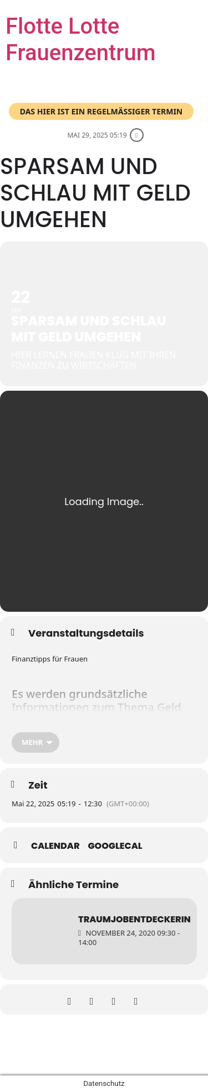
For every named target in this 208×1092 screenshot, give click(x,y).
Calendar (55, 846)
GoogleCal (115, 846)
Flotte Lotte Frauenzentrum (81, 39)
